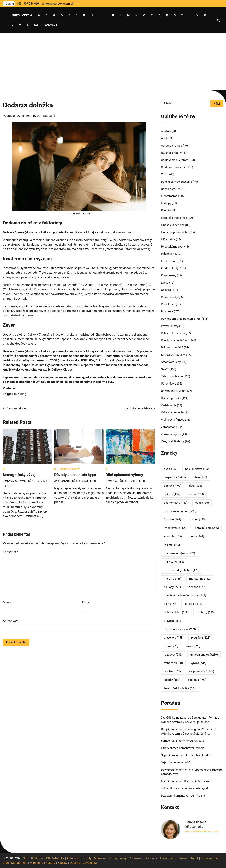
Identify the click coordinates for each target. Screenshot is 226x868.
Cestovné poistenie (173, 167)
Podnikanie (168, 304)
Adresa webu (11, 621)
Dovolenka (89, 863)
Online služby (169, 297)
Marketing (36, 863)
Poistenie (167, 311)
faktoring (20, 394)
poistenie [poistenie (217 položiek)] (193, 604)
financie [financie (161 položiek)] (172, 519)
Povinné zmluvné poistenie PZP (181, 318)
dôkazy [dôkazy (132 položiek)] (172, 494)
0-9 (36, 25)
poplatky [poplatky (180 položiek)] (205, 612)
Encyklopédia (21, 15)
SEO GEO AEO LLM (173, 355)
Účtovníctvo (168, 383)
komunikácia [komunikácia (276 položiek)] (207, 528)
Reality (87, 858)
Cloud (164, 174)
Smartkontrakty (171, 362)
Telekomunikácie (172, 376)
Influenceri (167, 254)
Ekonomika (167, 858)
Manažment (102, 858)
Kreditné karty (69, 469)
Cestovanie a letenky (174, 160)
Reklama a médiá (172, 347)
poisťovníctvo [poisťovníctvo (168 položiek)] (176, 612)
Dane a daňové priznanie (176, 181)
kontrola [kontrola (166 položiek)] (173, 536)
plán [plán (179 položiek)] (170, 604)
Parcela (199, 748)
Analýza (166, 131)
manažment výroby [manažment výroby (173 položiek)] (179, 553)
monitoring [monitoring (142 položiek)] (200, 578)
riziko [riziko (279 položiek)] (171, 646)
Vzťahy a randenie (172, 412)
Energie (166, 210)
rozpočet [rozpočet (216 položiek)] (173, 654)
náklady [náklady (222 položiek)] (172, 587)
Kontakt (50, 25)
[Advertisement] (113, 62)
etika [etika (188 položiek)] (202, 502)
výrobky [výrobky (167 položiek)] (172, 671)
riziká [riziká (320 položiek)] (193, 646)
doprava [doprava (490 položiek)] (172, 485)
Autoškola (73, 858)
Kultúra (50, 863)
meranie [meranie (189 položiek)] (172, 578)
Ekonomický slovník (14, 480)
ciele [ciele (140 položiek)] (200, 477)
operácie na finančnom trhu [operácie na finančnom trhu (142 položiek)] (185, 595)
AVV (187, 762)
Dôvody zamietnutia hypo (75, 475)
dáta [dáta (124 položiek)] (195, 485)
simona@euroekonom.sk (201, 831)
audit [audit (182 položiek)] (170, 469)
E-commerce (169, 196)
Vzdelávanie (168, 405)
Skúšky (62, 863)
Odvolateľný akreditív (198, 755)
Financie (152, 858)
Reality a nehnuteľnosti (175, 340)
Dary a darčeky (170, 189)
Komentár (10, 552)
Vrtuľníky (58, 858)
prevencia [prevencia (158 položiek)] (173, 637)
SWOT (165, 369)
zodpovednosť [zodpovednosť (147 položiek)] (201, 671)
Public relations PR (173, 333)
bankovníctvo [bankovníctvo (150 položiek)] (197, 469)
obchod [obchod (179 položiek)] (197, 587)
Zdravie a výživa (171, 434)
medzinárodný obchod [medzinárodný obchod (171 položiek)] (181, 570)
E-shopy (166, 203)
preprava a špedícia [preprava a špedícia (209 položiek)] (180, 629)
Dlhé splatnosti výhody (125, 475)
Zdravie (182, 858)
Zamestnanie (169, 427)
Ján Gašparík (46, 116)
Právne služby (169, 326)
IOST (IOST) (197, 795)
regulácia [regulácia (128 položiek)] (200, 637)
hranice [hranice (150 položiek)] (197, 519)
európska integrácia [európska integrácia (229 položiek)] (180, 511)
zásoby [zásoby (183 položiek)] (172, 680)
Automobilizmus (171, 145)
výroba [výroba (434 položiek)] (198, 663)
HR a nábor (168, 239)
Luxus (164, 282)
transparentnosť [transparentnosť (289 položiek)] (204, 654)
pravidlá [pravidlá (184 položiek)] (172, 621)
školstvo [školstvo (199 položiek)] (197, 680)
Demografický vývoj (19, 475)
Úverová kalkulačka (196, 781)
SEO (26, 858)
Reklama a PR (40, 858)
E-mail (86, 602)
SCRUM (199, 740)
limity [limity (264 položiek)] (197, 536)
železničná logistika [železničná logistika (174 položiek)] (180, 688)
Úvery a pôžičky (171, 398)
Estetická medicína (173, 217)
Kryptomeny (168, 275)
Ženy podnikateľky (172, 441)
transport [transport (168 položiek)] (173, 663)
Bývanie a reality (171, 153)
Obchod (166, 290)
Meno (7, 602)
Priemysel (201, 788)
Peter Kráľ (112, 480)
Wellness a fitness (172, 419)
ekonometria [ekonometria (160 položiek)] (175, 502)
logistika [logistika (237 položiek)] (173, 545)
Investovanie (169, 261)
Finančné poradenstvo (175, 232)
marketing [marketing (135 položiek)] (174, 561)
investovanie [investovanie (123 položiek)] (175, 528)
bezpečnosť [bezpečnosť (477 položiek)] (175, 477)
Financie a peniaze (173, 225)
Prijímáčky (119, 858)
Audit (164, 138)
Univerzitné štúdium (173, 391)
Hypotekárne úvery (173, 246)
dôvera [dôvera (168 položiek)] (196, 494)
